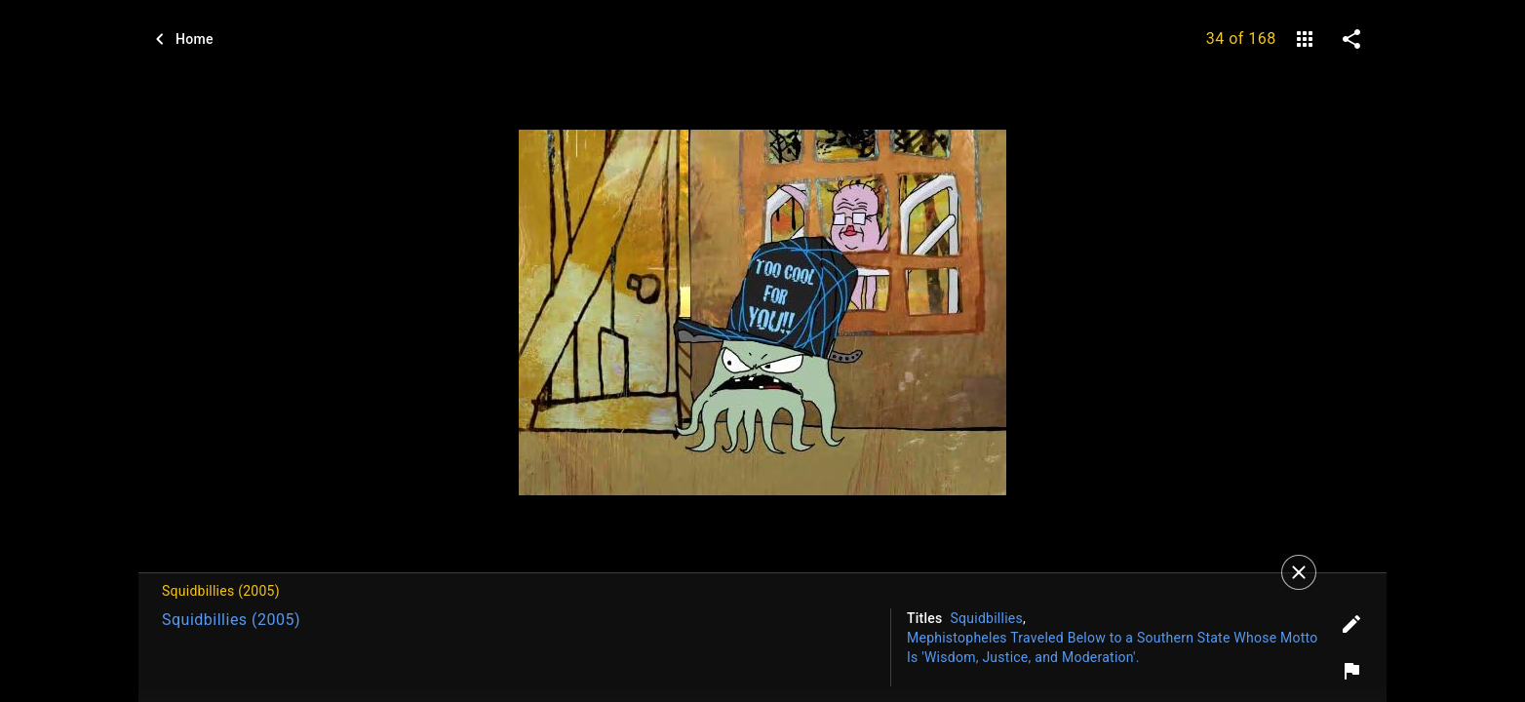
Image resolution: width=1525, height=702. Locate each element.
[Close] (1298, 572)
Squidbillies (987, 618)
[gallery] (1304, 39)
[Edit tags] (1351, 624)
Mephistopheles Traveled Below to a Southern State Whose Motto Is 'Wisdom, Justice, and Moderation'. (1112, 647)
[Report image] (1351, 670)
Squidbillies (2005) (231, 619)
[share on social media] (1351, 39)
